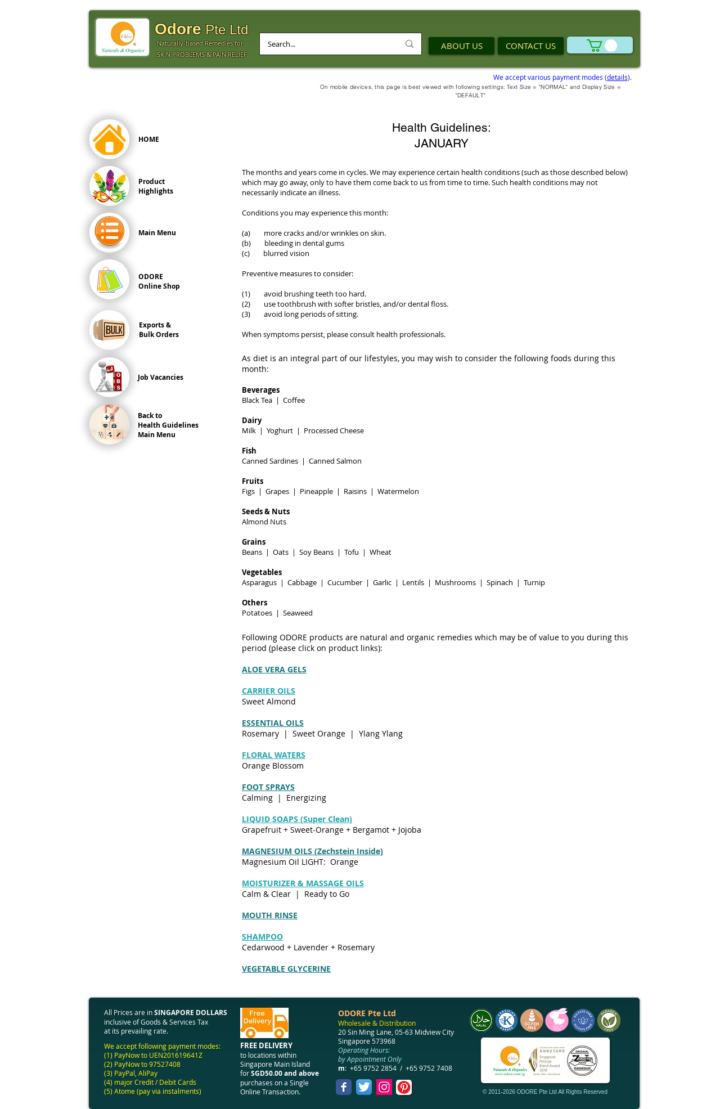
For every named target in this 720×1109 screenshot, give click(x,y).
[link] (602, 45)
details (617, 77)
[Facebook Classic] (344, 1087)
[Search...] (325, 44)
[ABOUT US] (461, 46)
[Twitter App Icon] (364, 1087)
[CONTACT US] (531, 46)
